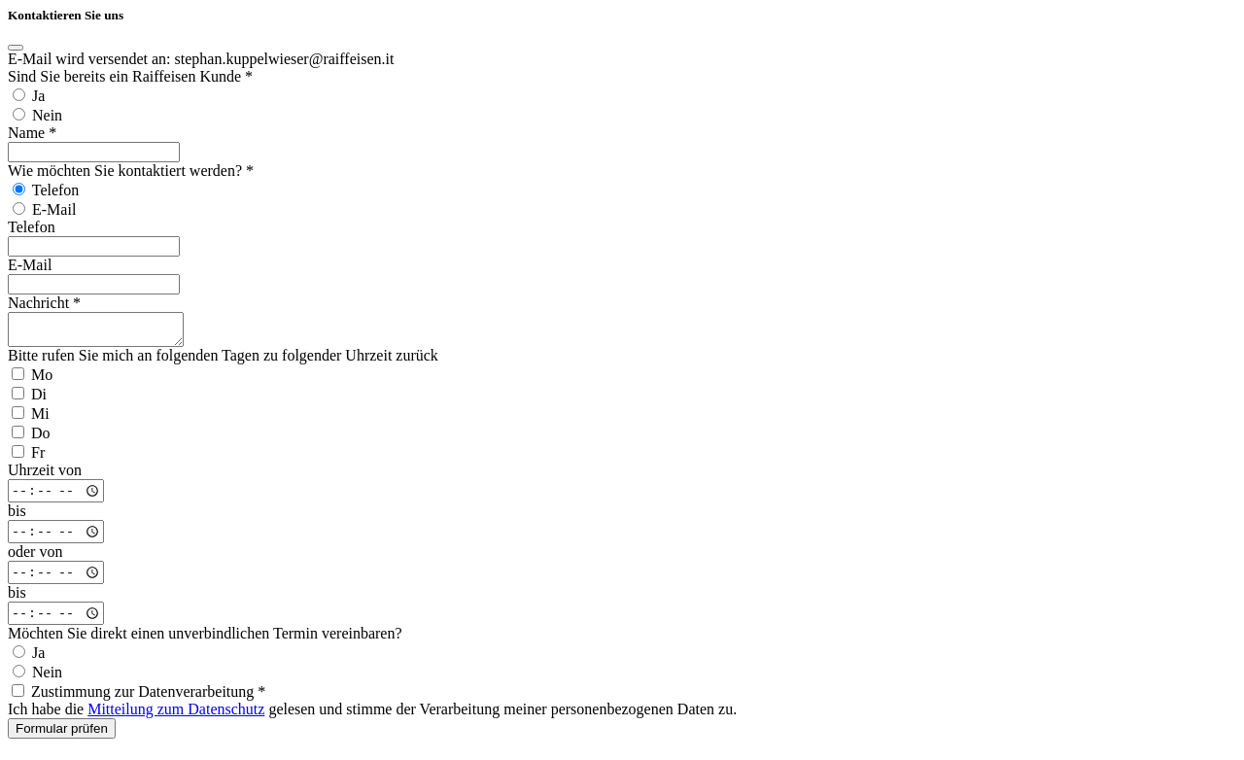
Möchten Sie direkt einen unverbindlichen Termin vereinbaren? (205, 639)
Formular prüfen (62, 734)
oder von (35, 557)
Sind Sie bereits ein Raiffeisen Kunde (130, 76)
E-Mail (30, 265)
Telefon (31, 227)
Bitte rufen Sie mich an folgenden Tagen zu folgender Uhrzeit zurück (223, 361)
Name (32, 132)
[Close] (15, 48)
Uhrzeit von (45, 475)
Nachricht (44, 302)
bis (17, 516)
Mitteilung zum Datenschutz (175, 715)
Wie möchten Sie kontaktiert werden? (131, 170)
